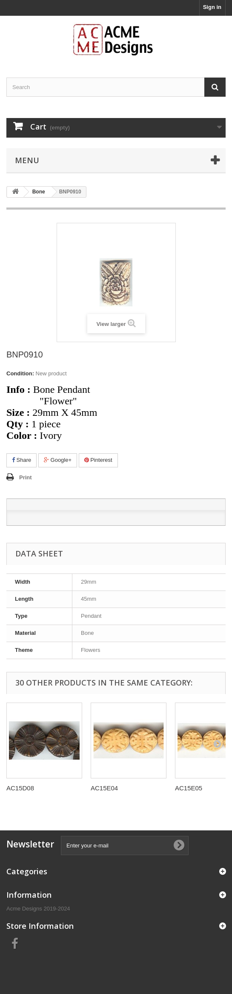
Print (25, 477)
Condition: (20, 373)
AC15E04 (104, 788)
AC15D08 (20, 788)
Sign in (212, 7)
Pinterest (98, 460)
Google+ (58, 460)
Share (21, 460)
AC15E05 (188, 788)
